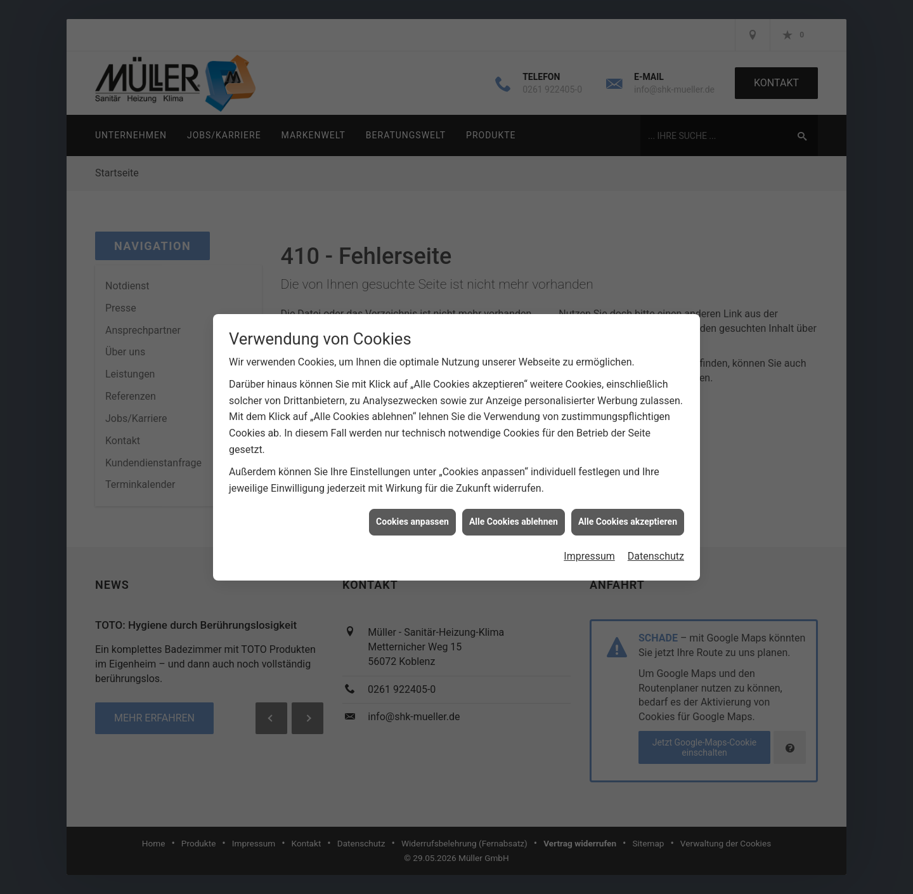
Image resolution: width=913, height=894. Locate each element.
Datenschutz (656, 544)
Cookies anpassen (412, 510)
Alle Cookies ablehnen (513, 510)
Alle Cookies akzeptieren (627, 510)
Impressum (589, 544)
